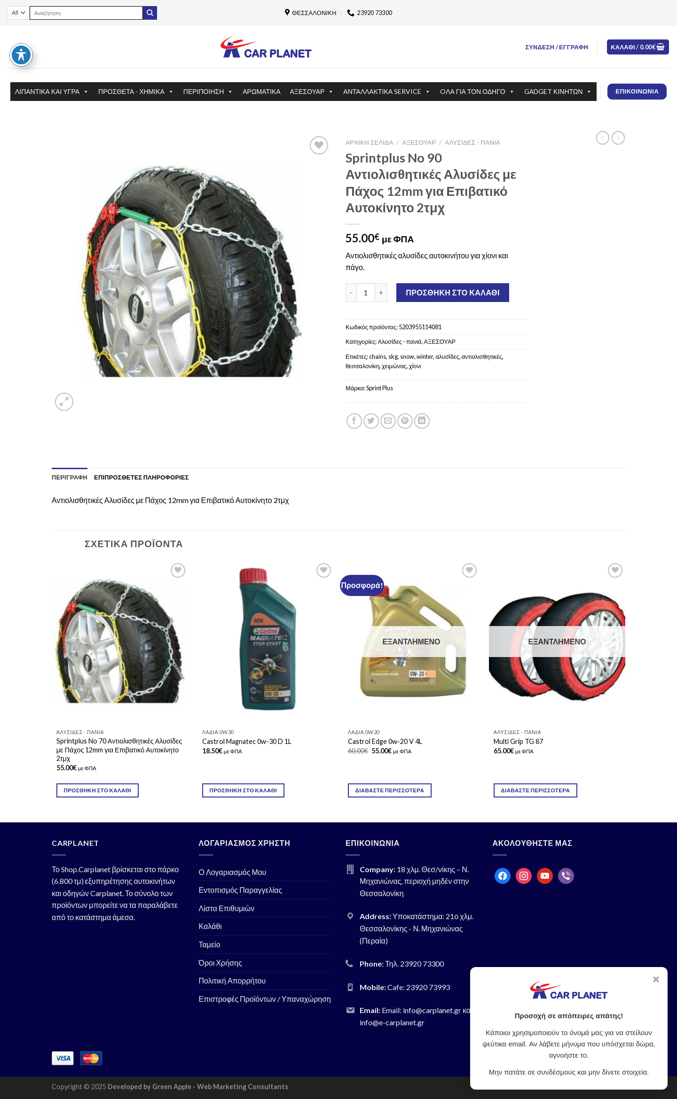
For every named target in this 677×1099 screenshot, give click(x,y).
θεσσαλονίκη (362, 366)
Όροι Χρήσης (220, 962)
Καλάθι (210, 925)
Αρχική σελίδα (369, 142)
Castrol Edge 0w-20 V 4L (385, 741)
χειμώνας (394, 366)
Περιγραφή (69, 477)
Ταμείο (209, 944)
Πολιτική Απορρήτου (232, 980)
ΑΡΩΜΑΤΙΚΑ (261, 91)
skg (393, 356)
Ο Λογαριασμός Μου (233, 871)
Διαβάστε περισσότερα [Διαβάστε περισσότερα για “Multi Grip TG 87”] (535, 790)
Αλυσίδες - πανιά (472, 142)
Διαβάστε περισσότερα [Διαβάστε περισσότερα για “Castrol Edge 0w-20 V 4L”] (389, 790)
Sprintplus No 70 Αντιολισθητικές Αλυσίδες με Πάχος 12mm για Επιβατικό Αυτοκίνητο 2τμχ (119, 749)
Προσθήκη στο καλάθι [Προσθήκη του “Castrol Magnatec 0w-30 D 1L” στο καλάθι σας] (243, 790)
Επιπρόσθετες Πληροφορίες (141, 477)
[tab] (69, 477)
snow (407, 356)
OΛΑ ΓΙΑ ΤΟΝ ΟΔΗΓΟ (477, 91)
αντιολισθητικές (482, 356)
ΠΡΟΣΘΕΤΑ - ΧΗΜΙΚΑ (136, 91)
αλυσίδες (447, 356)
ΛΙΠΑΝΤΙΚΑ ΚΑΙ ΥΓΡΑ (52, 91)
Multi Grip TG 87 (518, 741)
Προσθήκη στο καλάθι (453, 292)
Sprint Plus (379, 388)
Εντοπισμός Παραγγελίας (241, 889)
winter (425, 356)
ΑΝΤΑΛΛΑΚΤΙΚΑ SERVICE (387, 91)
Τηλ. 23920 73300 (414, 963)
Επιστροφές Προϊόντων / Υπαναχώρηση (265, 998)
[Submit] (150, 13)
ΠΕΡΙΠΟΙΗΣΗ (208, 91)
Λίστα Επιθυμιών (227, 908)
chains (377, 356)
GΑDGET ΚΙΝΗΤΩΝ (558, 91)
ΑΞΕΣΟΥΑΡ (312, 91)
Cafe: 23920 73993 (418, 987)
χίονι (415, 366)
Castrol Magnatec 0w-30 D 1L (246, 741)
